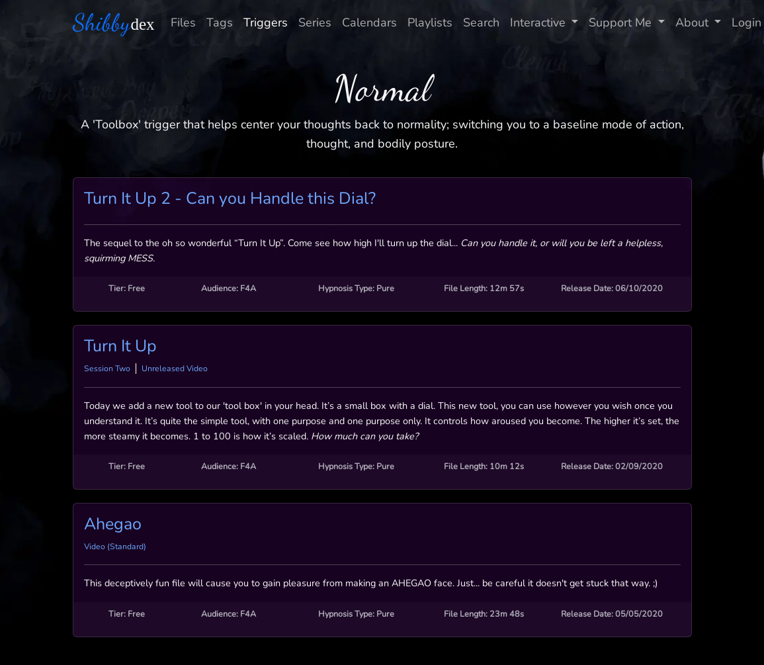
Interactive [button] (539, 22)
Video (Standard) (115, 546)
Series (314, 22)
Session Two (107, 368)
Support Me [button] (622, 22)
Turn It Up (120, 346)
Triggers (265, 22)
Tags (219, 22)
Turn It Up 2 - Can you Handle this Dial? (230, 198)
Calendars (369, 22)
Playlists (429, 22)
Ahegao (113, 524)
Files (183, 22)
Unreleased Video (175, 368)
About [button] (693, 22)
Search (481, 22)
